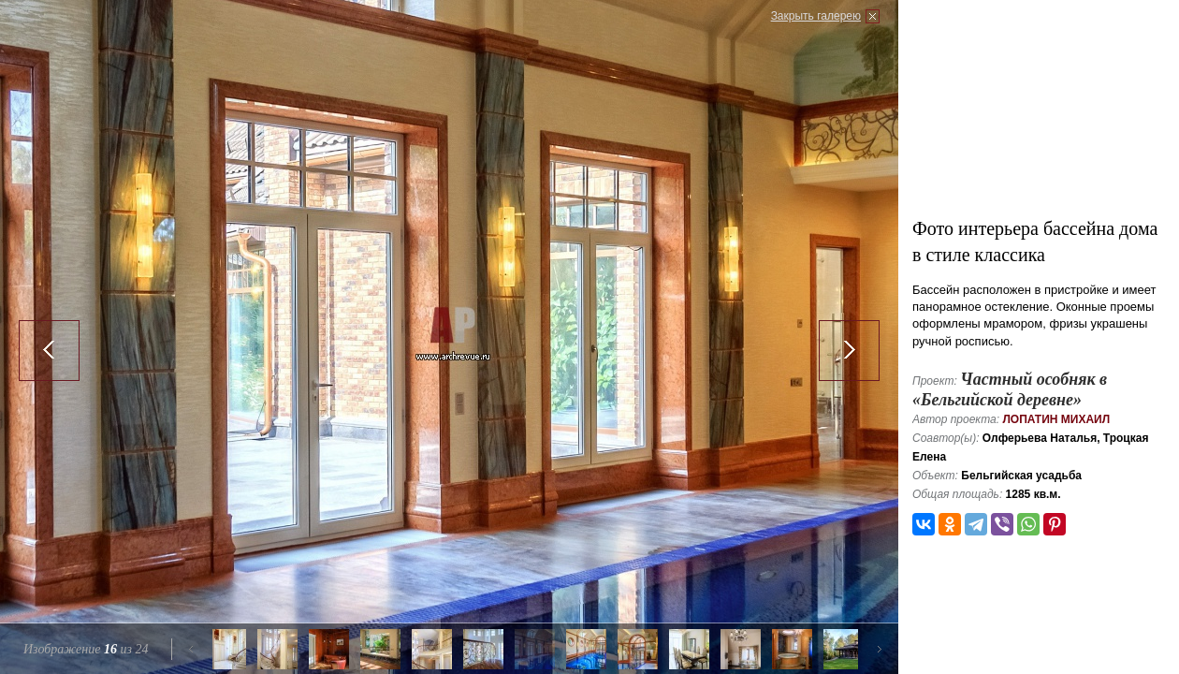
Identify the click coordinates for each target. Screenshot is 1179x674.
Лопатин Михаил (1056, 419)
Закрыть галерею (816, 15)
